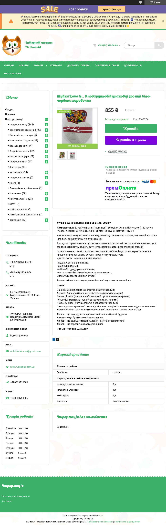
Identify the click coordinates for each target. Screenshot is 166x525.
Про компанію (13, 73)
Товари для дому (18, 124)
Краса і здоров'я (18, 146)
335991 (13, 204)
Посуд (12, 183)
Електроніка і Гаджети (21, 140)
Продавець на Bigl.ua (83, 519)
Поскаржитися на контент (100, 522)
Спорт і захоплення (19, 151)
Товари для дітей (18, 161)
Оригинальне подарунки (21, 130)
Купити (131, 128)
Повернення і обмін (107, 65)
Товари (38, 65)
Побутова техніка (18, 199)
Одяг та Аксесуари (19, 156)
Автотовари (16, 172)
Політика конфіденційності (16, 496)
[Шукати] (159, 45)
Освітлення (15, 193)
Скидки (9, 65)
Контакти (56, 65)
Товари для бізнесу (19, 177)
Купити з (131, 140)
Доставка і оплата (78, 65)
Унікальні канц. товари (21, 135)
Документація (133, 65)
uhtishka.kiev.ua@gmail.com (25, 351)
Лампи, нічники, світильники (23, 188)
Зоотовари (15, 167)
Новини (24, 65)
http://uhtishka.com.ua (22, 366)
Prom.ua (99, 515)
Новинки (10, 114)
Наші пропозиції (14, 119)
